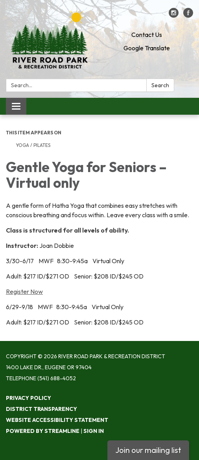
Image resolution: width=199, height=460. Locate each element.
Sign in (93, 430)
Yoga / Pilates (34, 145)
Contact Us (146, 34)
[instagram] (174, 15)
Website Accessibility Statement (57, 419)
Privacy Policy (28, 397)
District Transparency (41, 408)
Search (160, 85)
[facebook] (188, 15)
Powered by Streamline (42, 430)
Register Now (24, 291)
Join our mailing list (148, 450)
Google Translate (146, 48)
